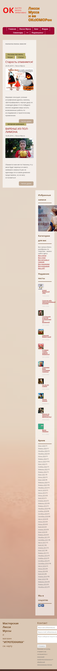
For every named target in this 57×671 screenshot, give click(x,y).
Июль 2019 (42, 493)
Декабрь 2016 (43, 556)
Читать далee (26, 121)
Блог (36, 29)
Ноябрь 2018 (42, 511)
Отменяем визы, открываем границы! (46, 369)
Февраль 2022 (43, 469)
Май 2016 (41, 574)
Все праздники (44, 264)
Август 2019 (42, 490)
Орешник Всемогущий (46, 336)
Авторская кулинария (16, 124)
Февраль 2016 (43, 582)
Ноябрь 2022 (42, 467)
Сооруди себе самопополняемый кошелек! (48, 302)
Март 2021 (41, 475)
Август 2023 (42, 461)
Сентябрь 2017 (43, 540)
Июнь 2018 (42, 524)
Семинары (18, 32)
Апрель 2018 (42, 529)
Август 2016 (42, 566)
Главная (12, 29)
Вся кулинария (43, 266)
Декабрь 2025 (43, 451)
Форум (45, 29)
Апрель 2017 (42, 548)
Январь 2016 (42, 584)
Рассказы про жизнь (15, 54)
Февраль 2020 (43, 482)
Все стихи (42, 258)
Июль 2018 (42, 522)
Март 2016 (41, 579)
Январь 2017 (42, 553)
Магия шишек (44, 400)
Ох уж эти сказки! (45, 385)
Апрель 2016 (42, 576)
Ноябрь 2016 (42, 558)
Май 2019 (41, 498)
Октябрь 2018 (43, 514)
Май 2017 (41, 545)
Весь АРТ (41, 268)
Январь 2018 (42, 535)
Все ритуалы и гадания (43, 261)
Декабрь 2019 (43, 488)
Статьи (21, 57)
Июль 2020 (42, 477)
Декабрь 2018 (43, 509)
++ (27, 32)
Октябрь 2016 (43, 561)
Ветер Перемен (45, 430)
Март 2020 (41, 480)
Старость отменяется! (19, 62)
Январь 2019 (42, 506)
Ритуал (10, 57)
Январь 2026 (42, 448)
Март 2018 (41, 532)
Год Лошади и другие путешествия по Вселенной (46, 319)
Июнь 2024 (42, 456)
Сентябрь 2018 (43, 516)
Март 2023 (41, 464)
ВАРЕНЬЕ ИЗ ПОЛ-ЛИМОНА (16, 130)
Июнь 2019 (42, 495)
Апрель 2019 (42, 501)
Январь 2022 (42, 472)
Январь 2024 (42, 459)
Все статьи (42, 255)
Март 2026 (41, 446)
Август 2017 (42, 542)
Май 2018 (41, 527)
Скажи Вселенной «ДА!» (46, 291)
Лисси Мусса (25, 29)
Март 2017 (41, 550)
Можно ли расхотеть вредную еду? (47, 415)
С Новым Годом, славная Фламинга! (46, 352)
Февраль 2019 (43, 503)
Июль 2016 (42, 569)
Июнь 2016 (42, 571)
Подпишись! (37, 32)
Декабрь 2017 (43, 537)
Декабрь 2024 (43, 454)
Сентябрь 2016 (43, 563)
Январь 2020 (42, 485)
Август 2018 (42, 519)
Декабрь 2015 (43, 587)
